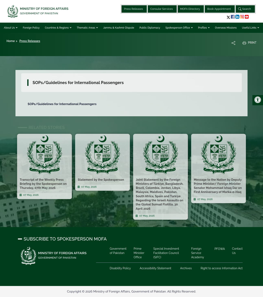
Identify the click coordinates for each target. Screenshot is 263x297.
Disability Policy (120, 268)
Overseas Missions (226, 27)
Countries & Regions (57, 27)
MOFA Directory (190, 8)
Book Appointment (219, 8)
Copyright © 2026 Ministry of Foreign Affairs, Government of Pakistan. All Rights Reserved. (131, 291)
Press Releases (133, 8)
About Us (9, 27)
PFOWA (220, 248)
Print (249, 43)
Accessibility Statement (155, 268)
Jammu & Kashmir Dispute (118, 27)
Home (11, 41)
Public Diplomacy (149, 27)
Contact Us (237, 251)
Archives (186, 268)
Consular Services (161, 8)
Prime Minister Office (139, 253)
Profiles (203, 27)
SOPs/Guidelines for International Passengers (62, 104)
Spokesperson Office (178, 27)
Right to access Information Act (222, 268)
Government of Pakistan (118, 251)
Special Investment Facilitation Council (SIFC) (166, 253)
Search (244, 9)
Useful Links (249, 27)
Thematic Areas (86, 27)
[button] (228, 17)
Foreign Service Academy (197, 253)
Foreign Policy (31, 27)
